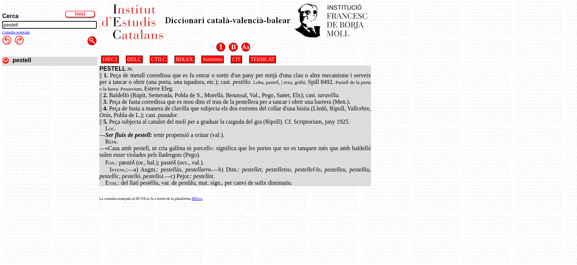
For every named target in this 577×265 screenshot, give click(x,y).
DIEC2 (110, 59)
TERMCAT (263, 59)
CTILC (158, 59)
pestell (22, 60)
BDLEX (184, 59)
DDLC (134, 59)
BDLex (196, 199)
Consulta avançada (16, 32)
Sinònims (212, 59)
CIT (236, 59)
